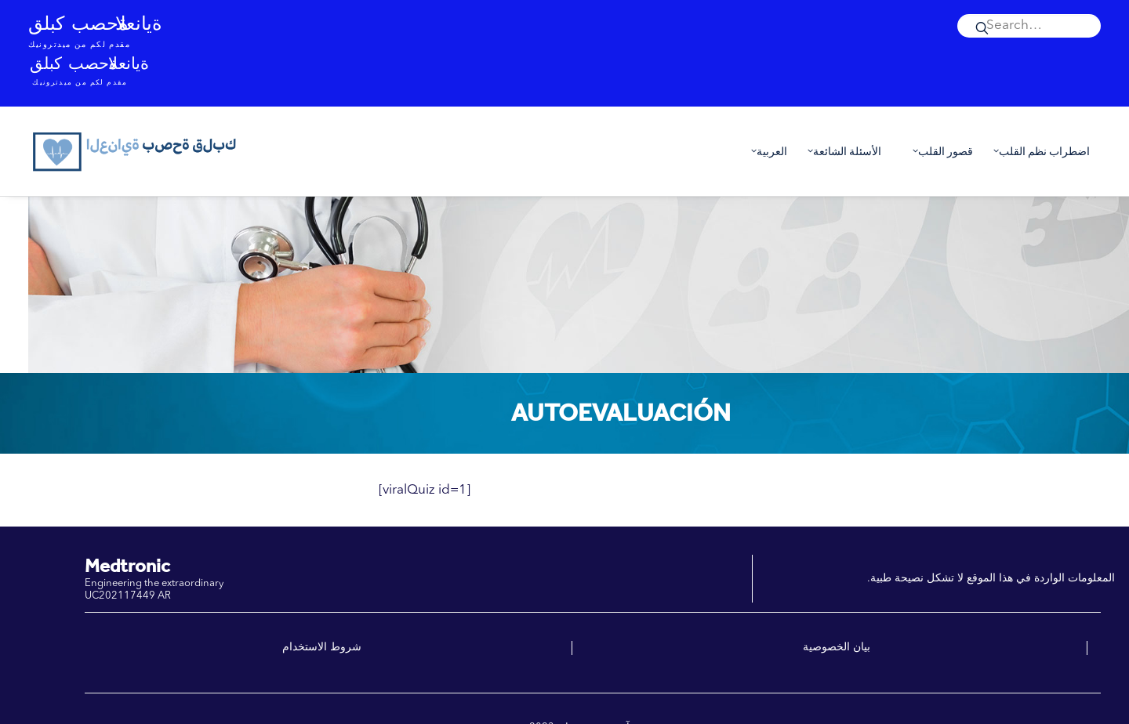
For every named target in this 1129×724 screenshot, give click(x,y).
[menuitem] (1029, 26)
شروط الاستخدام (321, 647)
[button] (1029, 26)
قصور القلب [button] (939, 151)
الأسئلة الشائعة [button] (840, 151)
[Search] (1029, 26)
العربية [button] (765, 151)
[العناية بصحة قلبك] (135, 151)
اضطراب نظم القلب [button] (1038, 151)
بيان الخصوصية (836, 647)
